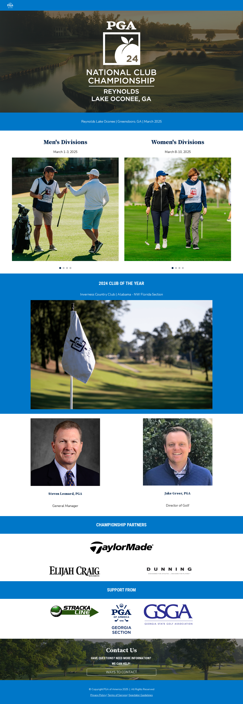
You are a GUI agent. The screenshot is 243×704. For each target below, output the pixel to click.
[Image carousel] (65, 213)
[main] (121, 121)
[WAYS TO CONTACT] (121, 672)
